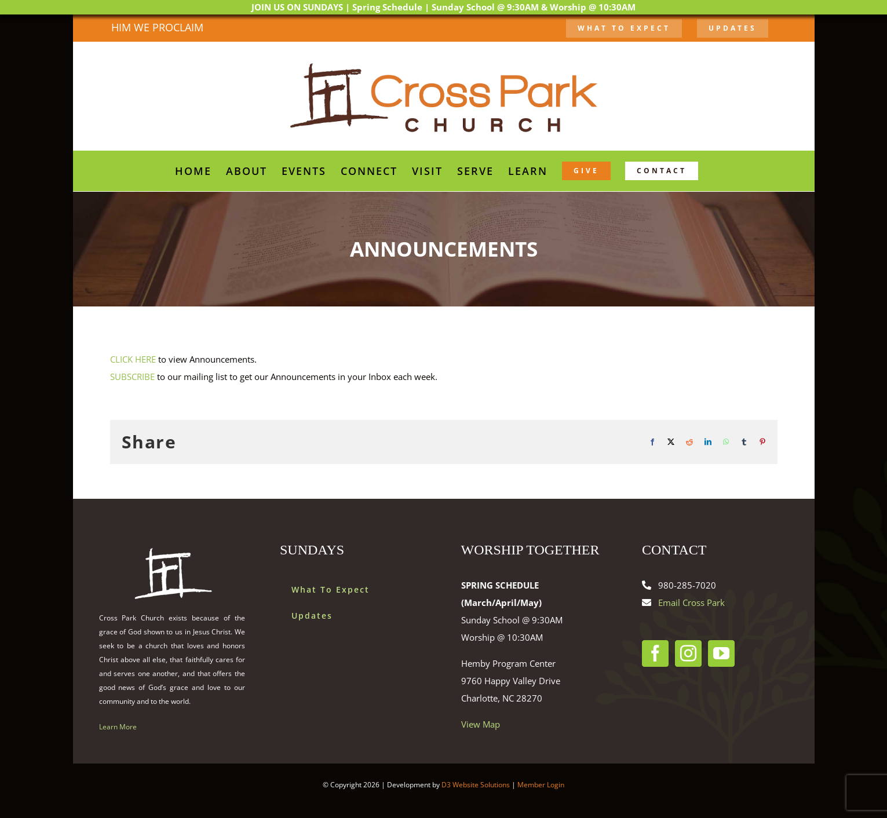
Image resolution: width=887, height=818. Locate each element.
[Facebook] (655, 653)
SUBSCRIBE (132, 376)
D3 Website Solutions (475, 785)
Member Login (540, 785)
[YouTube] (721, 653)
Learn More (118, 727)
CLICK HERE (133, 359)
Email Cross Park (691, 602)
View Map (480, 724)
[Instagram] (688, 653)
